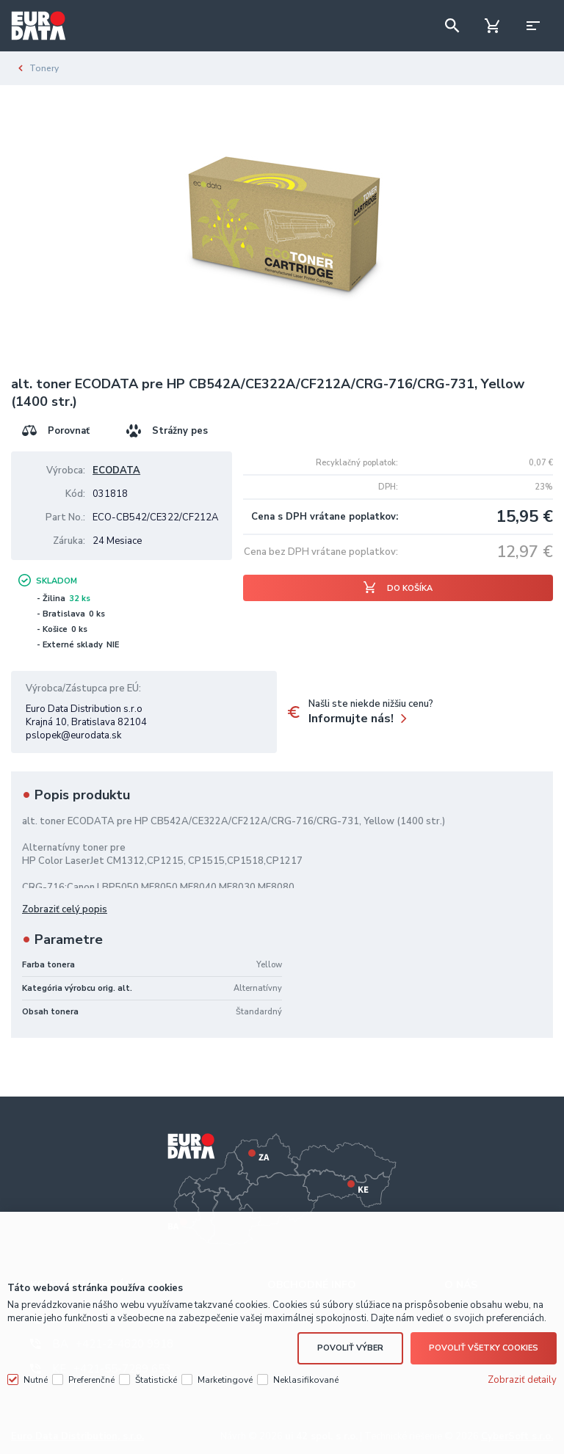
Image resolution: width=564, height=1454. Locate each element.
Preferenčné (91, 1380)
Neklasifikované (306, 1380)
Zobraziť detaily (522, 1379)
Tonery (44, 68)
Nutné (36, 1380)
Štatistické (156, 1380)
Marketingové (225, 1380)
